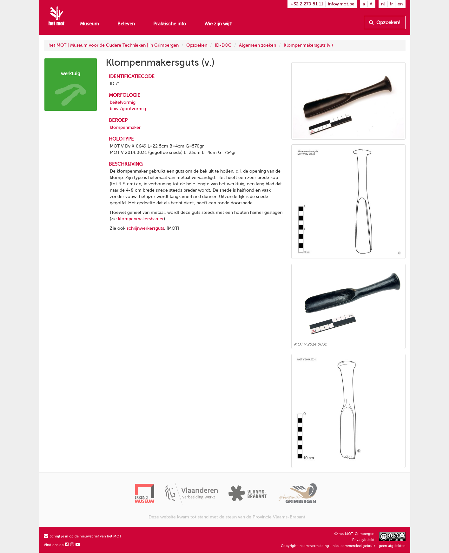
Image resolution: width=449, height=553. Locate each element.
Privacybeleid (363, 540)
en (400, 4)
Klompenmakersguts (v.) (308, 45)
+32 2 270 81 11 (306, 4)
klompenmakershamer (141, 218)
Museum (89, 24)
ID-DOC (223, 45)
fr (391, 4)
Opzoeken (196, 45)
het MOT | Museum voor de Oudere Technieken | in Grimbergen (114, 45)
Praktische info (169, 24)
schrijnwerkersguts (145, 228)
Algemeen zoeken (257, 45)
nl (383, 4)
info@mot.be (341, 4)
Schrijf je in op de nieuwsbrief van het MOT (83, 536)
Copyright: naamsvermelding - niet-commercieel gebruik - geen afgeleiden (343, 546)
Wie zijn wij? (218, 24)
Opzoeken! (384, 22)
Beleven (126, 24)
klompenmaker (125, 127)
